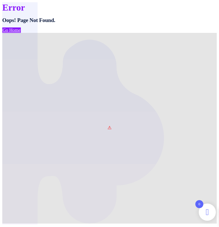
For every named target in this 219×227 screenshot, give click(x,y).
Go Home (12, 30)
